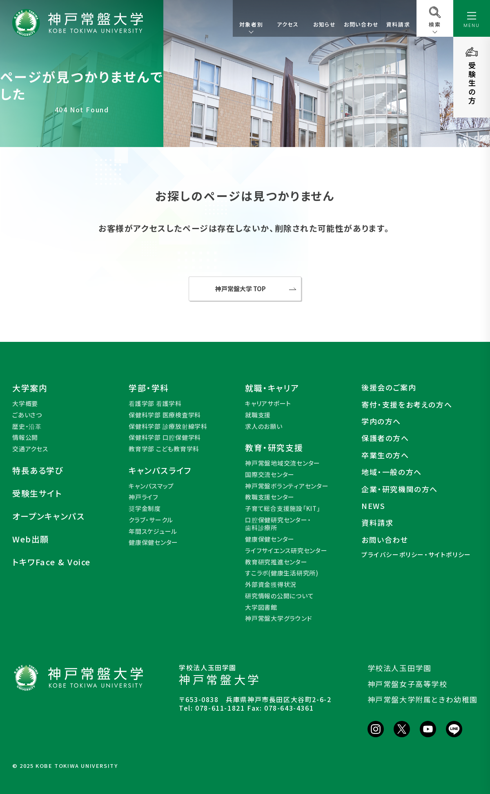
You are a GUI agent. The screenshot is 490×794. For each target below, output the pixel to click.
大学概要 (25, 403)
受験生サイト (37, 493)
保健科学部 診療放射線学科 (168, 426)
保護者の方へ (385, 438)
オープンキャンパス (48, 516)
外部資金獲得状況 (270, 584)
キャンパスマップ (151, 486)
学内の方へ (381, 421)
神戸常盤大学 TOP (240, 288)
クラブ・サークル (151, 520)
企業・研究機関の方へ (399, 489)
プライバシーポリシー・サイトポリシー (416, 555)
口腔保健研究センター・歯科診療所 (278, 524)
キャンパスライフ (160, 470)
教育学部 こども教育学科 (164, 449)
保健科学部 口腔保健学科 (165, 437)
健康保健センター (153, 542)
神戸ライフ (143, 497)
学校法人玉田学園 (400, 667)
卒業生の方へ (385, 455)
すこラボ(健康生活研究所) (281, 573)
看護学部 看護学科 (155, 403)
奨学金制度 (145, 508)
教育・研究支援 (274, 447)
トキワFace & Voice (51, 562)
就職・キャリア (272, 388)
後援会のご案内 (388, 387)
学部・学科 (149, 388)
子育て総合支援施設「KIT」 (283, 508)
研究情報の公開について (279, 596)
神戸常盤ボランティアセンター (287, 486)
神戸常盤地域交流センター (282, 463)
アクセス (287, 24)
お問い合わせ (361, 24)
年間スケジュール (153, 531)
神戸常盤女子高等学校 (408, 683)
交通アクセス (30, 449)
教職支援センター (269, 497)
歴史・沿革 (27, 426)
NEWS (373, 506)
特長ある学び (38, 470)
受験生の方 (472, 83)
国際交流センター (269, 475)
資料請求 (398, 24)
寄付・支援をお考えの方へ (406, 404)
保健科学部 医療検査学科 (165, 415)
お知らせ (324, 24)
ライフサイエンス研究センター (286, 550)
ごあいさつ (27, 415)
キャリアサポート (268, 403)
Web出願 (30, 539)
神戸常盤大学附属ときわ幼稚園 (423, 699)
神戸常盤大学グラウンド (278, 618)
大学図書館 (261, 607)
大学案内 (29, 388)
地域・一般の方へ (391, 472)
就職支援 (258, 415)
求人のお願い (264, 426)
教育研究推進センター (276, 562)
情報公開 (25, 437)
